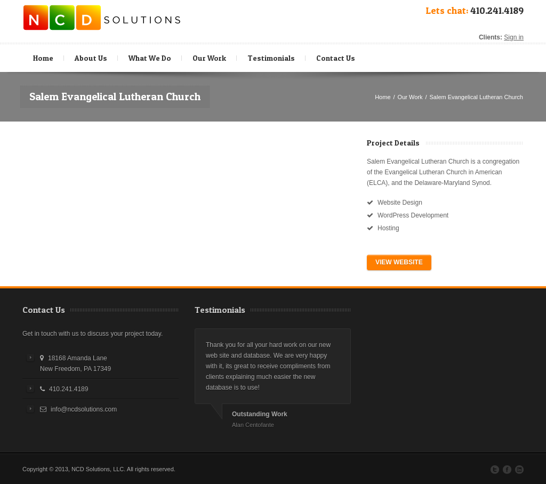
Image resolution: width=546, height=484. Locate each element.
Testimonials (271, 57)
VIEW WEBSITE (399, 262)
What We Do (151, 55)
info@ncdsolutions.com (84, 409)
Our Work (209, 57)
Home (43, 57)
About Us (91, 57)
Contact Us (335, 57)
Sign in (514, 37)
